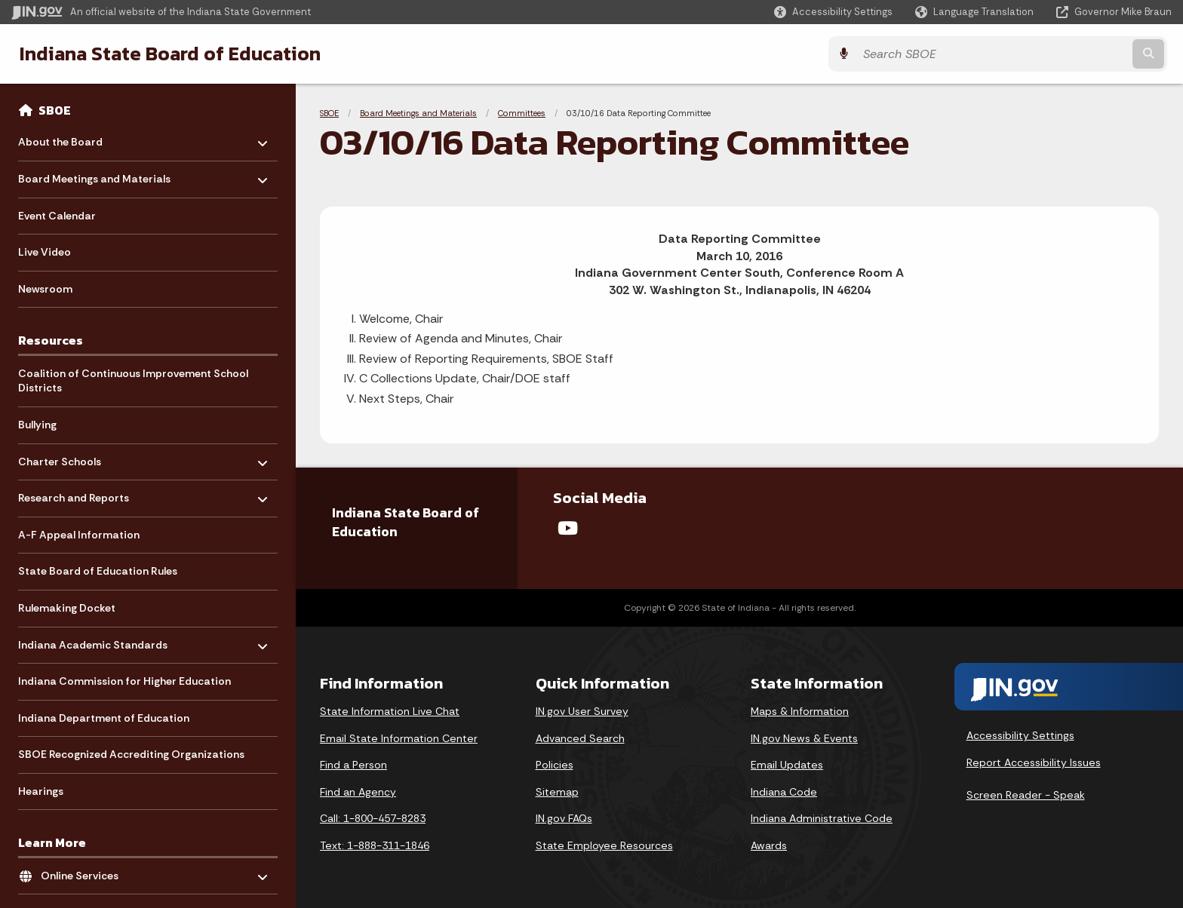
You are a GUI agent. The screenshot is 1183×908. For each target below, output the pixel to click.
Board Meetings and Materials (418, 113)
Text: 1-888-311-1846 (374, 845)
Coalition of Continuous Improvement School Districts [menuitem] (133, 381)
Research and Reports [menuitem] (73, 494)
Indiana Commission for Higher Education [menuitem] (124, 681)
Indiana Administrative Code (822, 818)
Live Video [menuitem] (44, 252)
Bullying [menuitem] (37, 424)
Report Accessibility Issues (1033, 762)
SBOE (54, 110)
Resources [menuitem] (50, 340)
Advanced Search (580, 738)
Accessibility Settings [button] (1020, 735)
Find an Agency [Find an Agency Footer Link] (358, 792)
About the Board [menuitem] (62, 138)
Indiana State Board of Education (165, 53)
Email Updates (787, 764)
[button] (833, 12)
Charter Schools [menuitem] (62, 457)
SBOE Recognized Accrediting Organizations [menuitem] (131, 754)
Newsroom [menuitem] (45, 289)
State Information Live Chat (389, 711)
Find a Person (353, 764)
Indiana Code (784, 792)
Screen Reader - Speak (1025, 795)
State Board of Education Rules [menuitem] (97, 571)
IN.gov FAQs (564, 818)
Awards (769, 845)
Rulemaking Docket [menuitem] (66, 608)
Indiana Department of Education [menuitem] (103, 718)
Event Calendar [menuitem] (57, 215)
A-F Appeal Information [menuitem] (79, 534)
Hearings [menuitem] (40, 791)
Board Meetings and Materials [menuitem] (94, 175)
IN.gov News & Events (804, 738)
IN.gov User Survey (582, 711)
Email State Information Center (399, 738)
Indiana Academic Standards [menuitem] (92, 640)
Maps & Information (800, 711)
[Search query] (1029, 54)
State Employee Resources (604, 845)
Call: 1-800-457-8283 (373, 818)
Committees (521, 113)
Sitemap (557, 792)
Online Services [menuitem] (85, 872)
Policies (554, 764)
